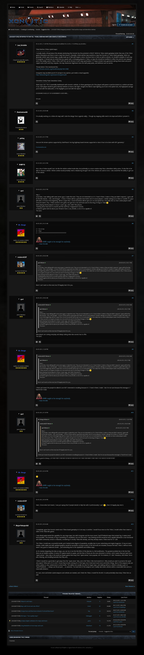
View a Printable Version (17, 630)
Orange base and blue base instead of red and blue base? (37, 611)
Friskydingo (122, 607)
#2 (132, 111)
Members (50, 7)
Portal (21, 7)
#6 (132, 223)
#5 (132, 189)
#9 (132, 349)
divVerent (121, 602)
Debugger (89, 616)
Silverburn (89, 625)
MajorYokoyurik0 (22, 526)
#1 (132, 44)
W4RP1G (22, 165)
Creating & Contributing (27, 29)
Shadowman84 (22, 112)
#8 (132, 298)
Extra (77, 7)
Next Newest (129, 586)
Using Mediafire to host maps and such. (32, 625)
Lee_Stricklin (22, 45)
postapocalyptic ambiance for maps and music (34, 621)
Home (12, 7)
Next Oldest (14, 586)
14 (99, 625)
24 (99, 611)
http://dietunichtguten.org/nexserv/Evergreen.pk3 (51, 75)
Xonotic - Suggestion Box (43, 29)
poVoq (22, 138)
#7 (132, 256)
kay (89, 611)
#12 (132, 499)
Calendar (60, 7)
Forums (30, 7)
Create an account (125, 25)
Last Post (115, 602)
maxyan (89, 601)
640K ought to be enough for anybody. (56, 242)
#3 (132, 137)
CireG (89, 606)
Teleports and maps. (26, 601)
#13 (132, 524)
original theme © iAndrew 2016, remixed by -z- (80, 647)
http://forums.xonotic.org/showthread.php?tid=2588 (52, 69)
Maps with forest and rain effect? (30, 606)
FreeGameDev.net (41, 147)
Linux (41, 244)
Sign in (114, 25)
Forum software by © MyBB (58, 647)
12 (99, 621)
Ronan (121, 626)
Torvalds (45, 244)
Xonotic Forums (14, 29)
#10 (132, 412)
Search (40, 7)
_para (89, 621)
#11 (132, 471)
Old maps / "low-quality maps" (29, 616)
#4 (132, 163)
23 (99, 606)
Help (70, 7)
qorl (22, 191)
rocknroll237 (22, 257)
